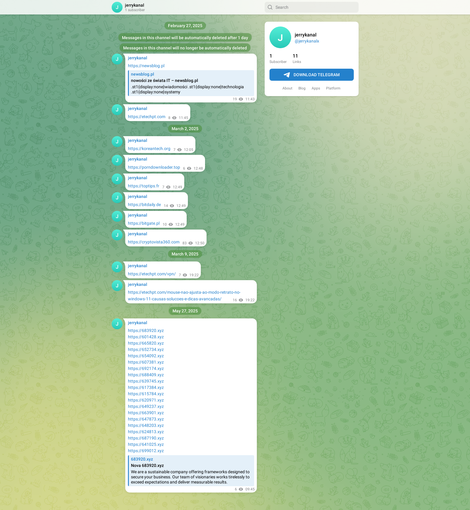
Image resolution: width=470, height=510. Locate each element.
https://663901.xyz (146, 412)
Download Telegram (312, 75)
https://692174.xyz (146, 368)
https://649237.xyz (146, 406)
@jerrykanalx (307, 41)
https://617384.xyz (146, 387)
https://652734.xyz (146, 349)
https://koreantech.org (149, 148)
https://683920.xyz (146, 330)
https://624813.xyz (146, 431)
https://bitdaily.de (144, 204)
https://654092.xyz (146, 355)
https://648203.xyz (146, 425)
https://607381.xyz (146, 362)
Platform (333, 88)
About (287, 88)
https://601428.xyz (146, 336)
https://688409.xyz (146, 374)
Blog (302, 88)
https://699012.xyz (146, 450)
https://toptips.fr (143, 185)
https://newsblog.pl (146, 65)
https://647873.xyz (146, 419)
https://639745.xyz (146, 381)
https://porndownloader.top (154, 167)
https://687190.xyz (146, 438)
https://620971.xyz (146, 400)
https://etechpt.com (146, 116)
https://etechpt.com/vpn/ (152, 273)
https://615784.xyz (146, 393)
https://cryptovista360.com (153, 241)
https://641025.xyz (146, 444)
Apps (316, 88)
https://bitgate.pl (144, 223)
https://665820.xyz (146, 343)
